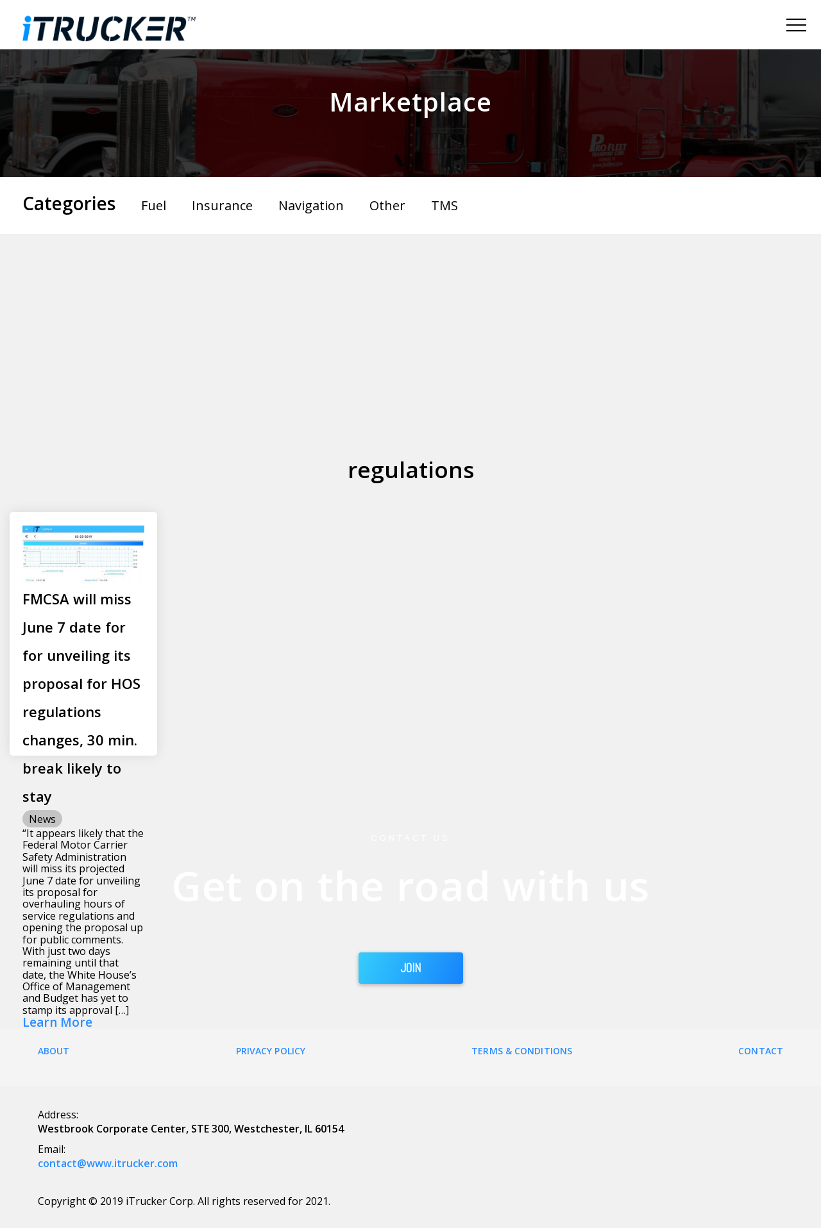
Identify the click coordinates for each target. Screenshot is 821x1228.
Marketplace (410, 101)
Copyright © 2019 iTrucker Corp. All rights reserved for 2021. (184, 1201)
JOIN (411, 967)
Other (387, 205)
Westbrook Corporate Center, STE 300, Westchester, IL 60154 (191, 1129)
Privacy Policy (270, 1051)
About (54, 1051)
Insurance (222, 205)
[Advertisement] (410, 331)
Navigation (311, 205)
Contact (760, 1051)
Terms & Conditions (521, 1051)
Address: (58, 1115)
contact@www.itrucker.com (108, 1163)
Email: (51, 1149)
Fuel (153, 205)
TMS (444, 205)
